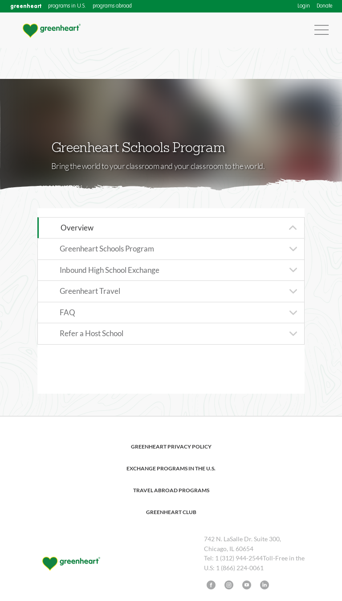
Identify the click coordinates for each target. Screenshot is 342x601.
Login (303, 6)
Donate (324, 6)
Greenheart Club (171, 512)
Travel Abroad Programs (171, 490)
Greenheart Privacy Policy (171, 446)
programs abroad (112, 6)
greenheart (25, 6)
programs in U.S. (67, 6)
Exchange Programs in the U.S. (171, 468)
